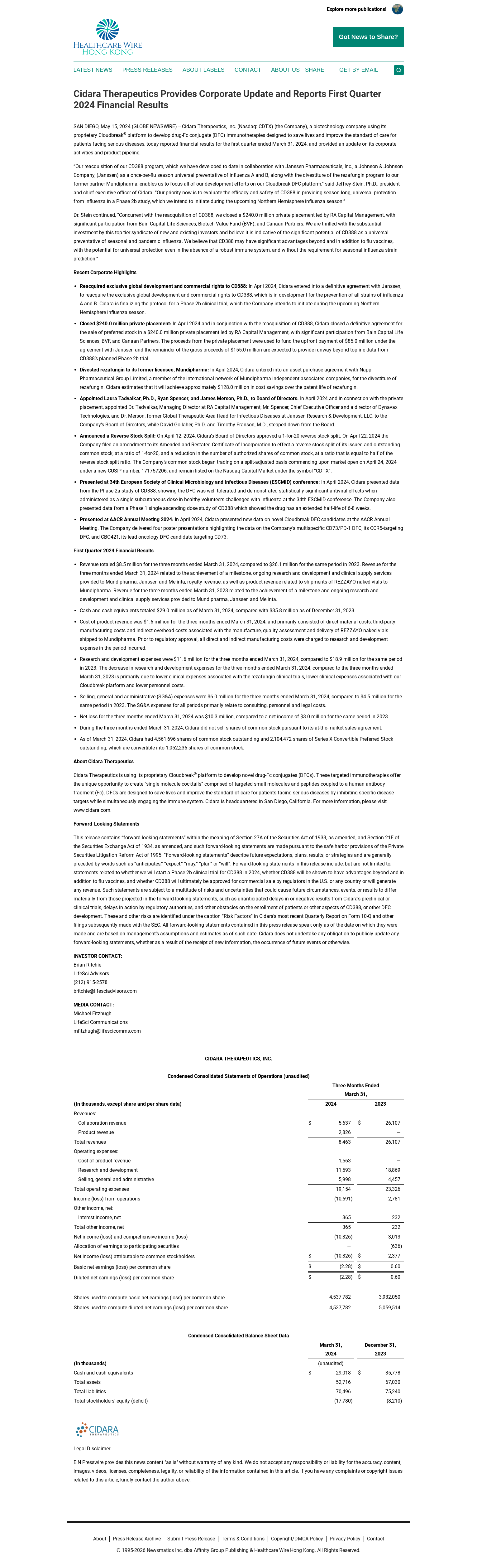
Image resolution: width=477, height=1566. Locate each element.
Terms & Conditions (243, 1539)
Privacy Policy (345, 1539)
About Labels (204, 70)
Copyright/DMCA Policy (297, 1539)
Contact (248, 70)
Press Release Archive (137, 1539)
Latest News (93, 70)
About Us (285, 70)
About (99, 1539)
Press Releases (147, 70)
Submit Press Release (191, 1539)
